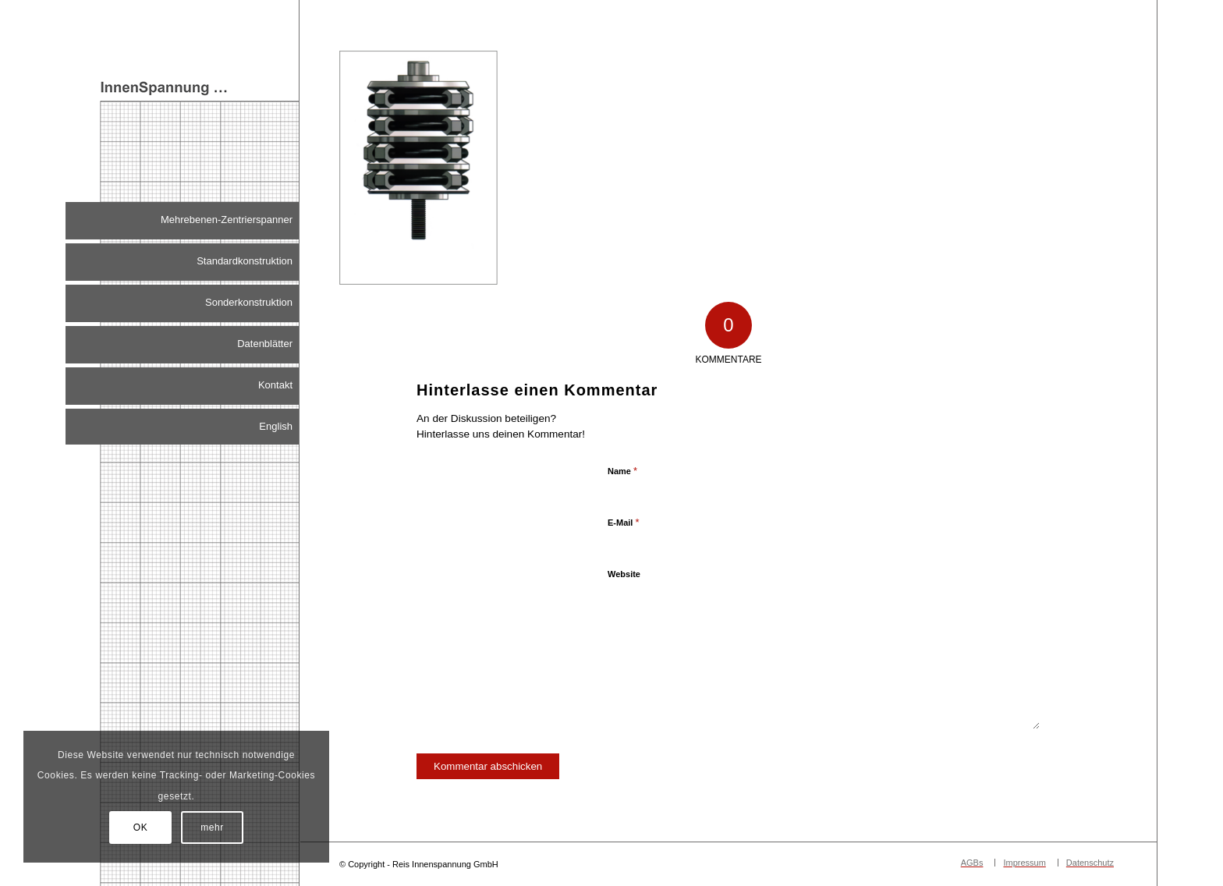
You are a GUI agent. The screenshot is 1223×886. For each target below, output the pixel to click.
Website (624, 574)
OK (140, 827)
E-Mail (624, 522)
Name (622, 471)
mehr (212, 827)
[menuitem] (182, 220)
